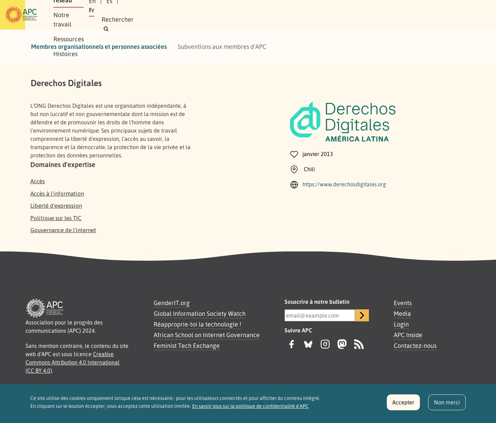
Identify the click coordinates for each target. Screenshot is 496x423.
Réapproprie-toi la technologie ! (197, 324)
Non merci (447, 405)
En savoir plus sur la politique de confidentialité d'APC (250, 409)
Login (401, 324)
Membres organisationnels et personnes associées (99, 46)
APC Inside (408, 335)
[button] (446, 15)
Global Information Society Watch (200, 313)
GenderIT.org (172, 303)
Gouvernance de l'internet (63, 230)
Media (402, 313)
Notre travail (171, 15)
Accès (37, 181)
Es (380, 15)
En (363, 15)
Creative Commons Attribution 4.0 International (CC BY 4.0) (72, 362)
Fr (397, 15)
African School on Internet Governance (207, 335)
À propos (86, 15)
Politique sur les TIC (56, 217)
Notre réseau (126, 15)
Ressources (215, 15)
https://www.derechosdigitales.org (344, 184)
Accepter (403, 405)
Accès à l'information (57, 193)
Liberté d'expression (56, 205)
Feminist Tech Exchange (187, 345)
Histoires (252, 15)
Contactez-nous (415, 345)
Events (403, 303)
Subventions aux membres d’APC (222, 46)
